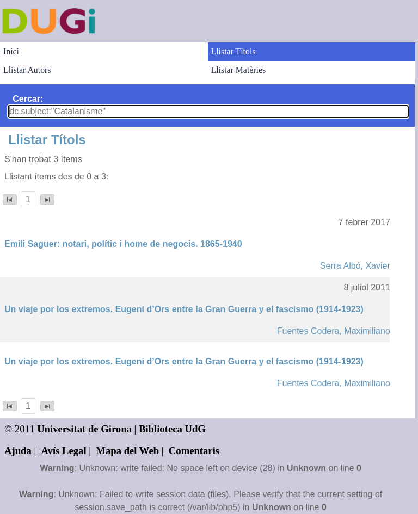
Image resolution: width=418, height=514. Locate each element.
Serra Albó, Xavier (355, 265)
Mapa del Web (127, 450)
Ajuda (18, 450)
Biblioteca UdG (172, 429)
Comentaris (194, 450)
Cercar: (28, 98)
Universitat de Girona (84, 429)
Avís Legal (64, 450)
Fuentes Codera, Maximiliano (333, 331)
